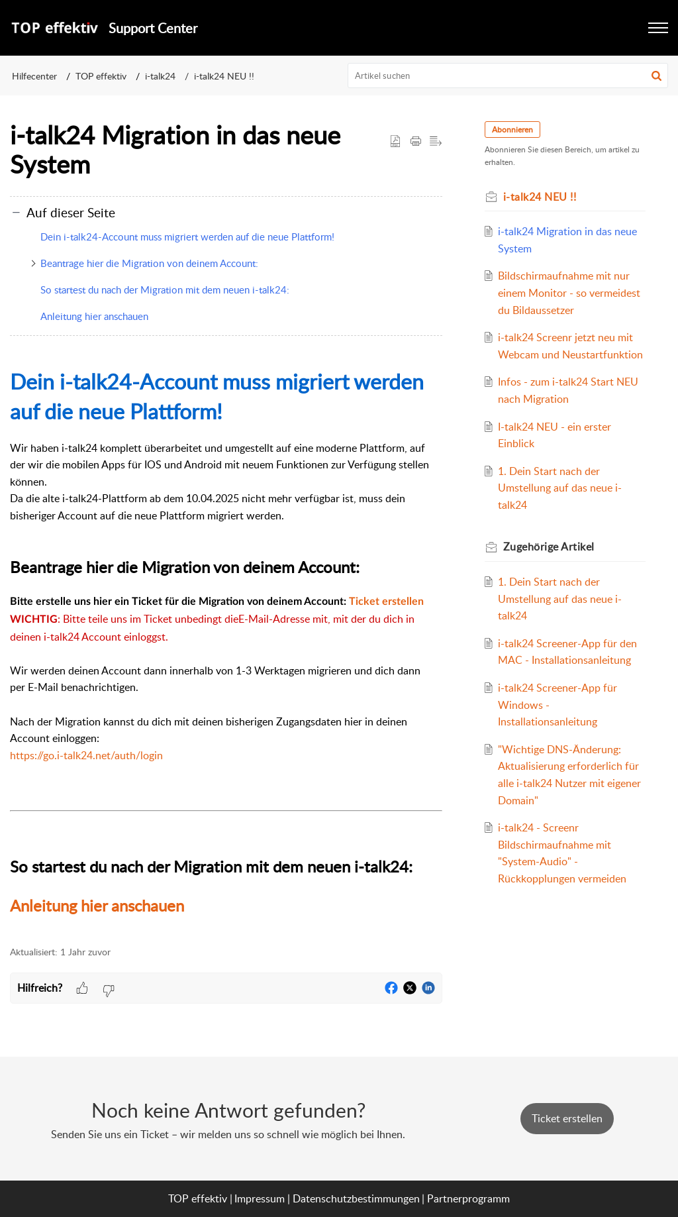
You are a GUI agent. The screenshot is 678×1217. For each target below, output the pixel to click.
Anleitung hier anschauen (94, 316)
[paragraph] (226, 642)
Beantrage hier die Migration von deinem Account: (149, 263)
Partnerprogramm (468, 1198)
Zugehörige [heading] (549, 546)
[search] (508, 75)
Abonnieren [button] (512, 129)
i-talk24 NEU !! (224, 76)
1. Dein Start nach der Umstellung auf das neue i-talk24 (560, 488)
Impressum (259, 1198)
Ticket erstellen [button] (567, 1118)
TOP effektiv (100, 76)
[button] (656, 75)
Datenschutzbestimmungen (356, 1198)
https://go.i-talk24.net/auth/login (86, 755)
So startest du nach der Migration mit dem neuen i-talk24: (164, 289)
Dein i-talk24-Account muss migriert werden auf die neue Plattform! (187, 236)
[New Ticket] (567, 1118)
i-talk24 (160, 76)
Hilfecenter (34, 76)
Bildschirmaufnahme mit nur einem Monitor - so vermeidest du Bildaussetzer (569, 292)
